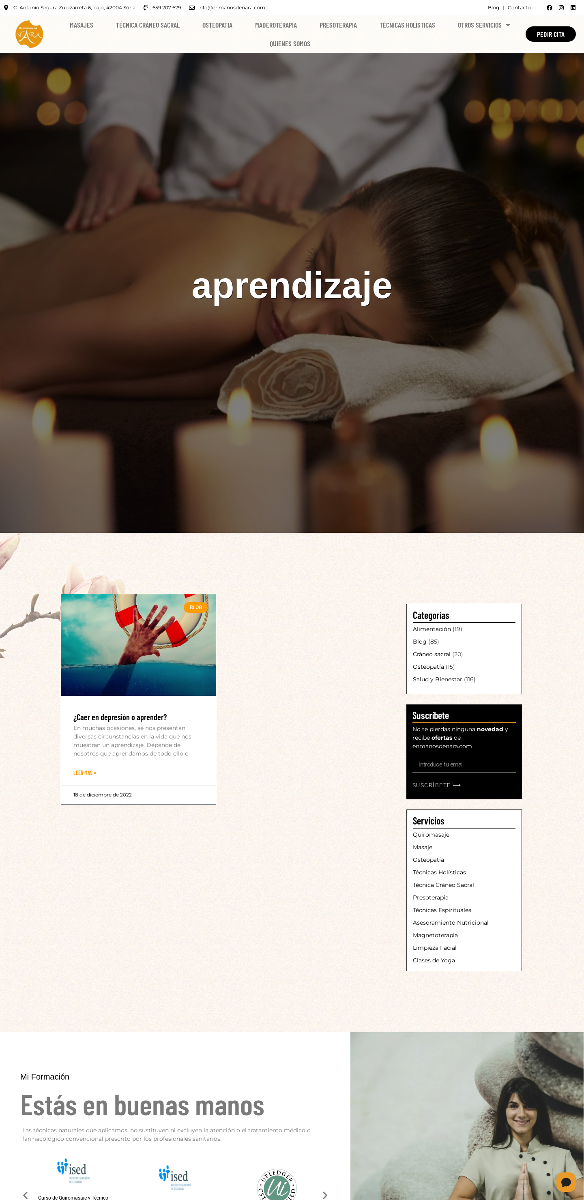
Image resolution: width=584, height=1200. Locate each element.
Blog (420, 641)
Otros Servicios (484, 24)
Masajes (81, 24)
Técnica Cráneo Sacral (148, 24)
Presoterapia (338, 24)
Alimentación (432, 629)
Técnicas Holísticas (407, 24)
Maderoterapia (276, 24)
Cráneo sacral (432, 654)
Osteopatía (428, 666)
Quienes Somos (290, 43)
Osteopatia (217, 24)
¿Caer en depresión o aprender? (120, 717)
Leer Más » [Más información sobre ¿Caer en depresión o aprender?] (84, 772)
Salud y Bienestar (437, 679)
